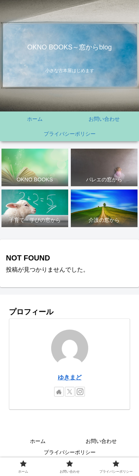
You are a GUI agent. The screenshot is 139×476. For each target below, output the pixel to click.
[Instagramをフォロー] (80, 391)
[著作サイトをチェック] (59, 391)
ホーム (38, 441)
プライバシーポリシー (70, 452)
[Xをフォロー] (70, 391)
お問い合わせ (101, 441)
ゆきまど (70, 377)
